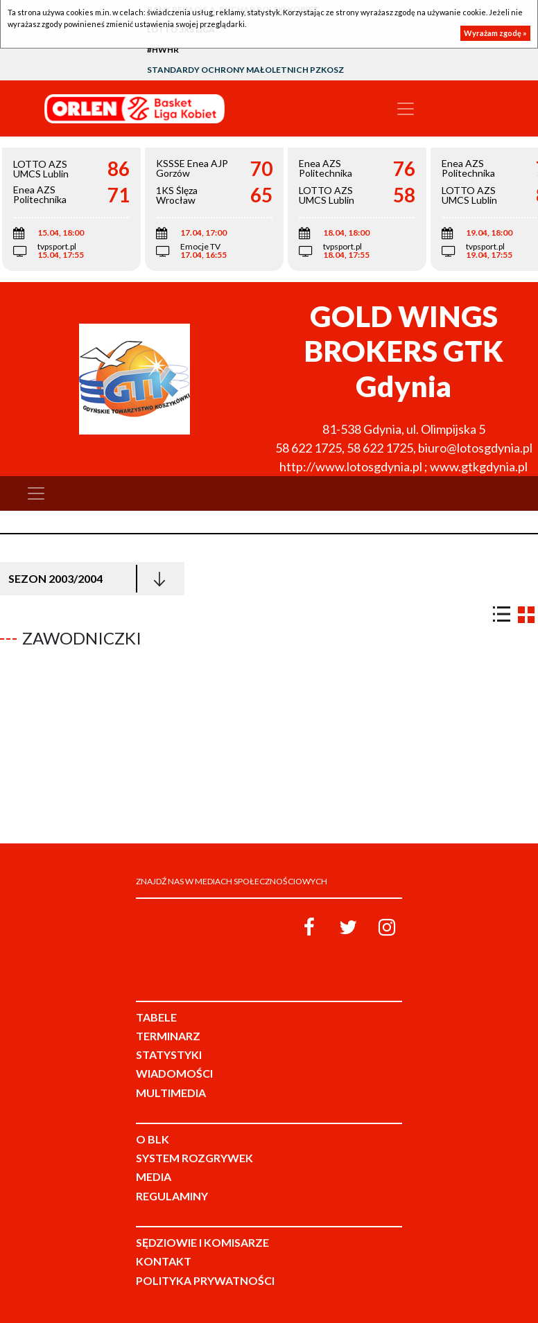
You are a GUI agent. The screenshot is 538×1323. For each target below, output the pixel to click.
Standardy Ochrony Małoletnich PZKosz (245, 69)
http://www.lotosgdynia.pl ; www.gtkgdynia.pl (403, 466)
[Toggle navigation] (405, 109)
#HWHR (163, 49)
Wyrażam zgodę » (495, 32)
